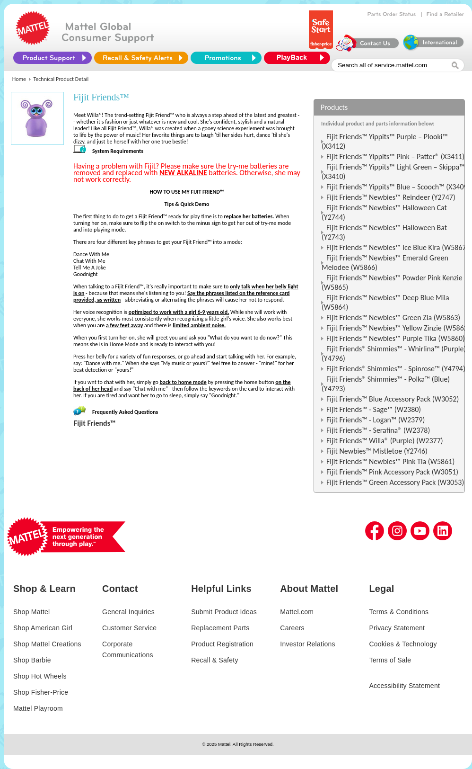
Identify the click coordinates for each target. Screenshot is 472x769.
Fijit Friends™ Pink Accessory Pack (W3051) (392, 471)
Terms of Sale (390, 660)
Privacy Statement (397, 628)
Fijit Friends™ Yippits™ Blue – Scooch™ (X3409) (398, 186)
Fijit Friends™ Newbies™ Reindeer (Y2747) (390, 197)
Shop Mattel (31, 612)
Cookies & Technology (403, 644)
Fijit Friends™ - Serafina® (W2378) (378, 430)
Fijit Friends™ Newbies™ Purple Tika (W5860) (395, 338)
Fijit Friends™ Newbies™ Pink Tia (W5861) (390, 461)
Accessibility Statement (404, 685)
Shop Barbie (32, 660)
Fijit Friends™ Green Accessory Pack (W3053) (395, 482)
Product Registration (222, 644)
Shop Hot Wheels (40, 676)
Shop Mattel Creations (47, 644)
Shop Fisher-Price (40, 692)
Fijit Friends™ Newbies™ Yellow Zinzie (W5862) (398, 327)
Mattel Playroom (38, 708)
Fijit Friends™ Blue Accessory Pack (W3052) (392, 398)
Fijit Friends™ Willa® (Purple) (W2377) (384, 440)
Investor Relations (307, 644)
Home (19, 79)
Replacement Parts (220, 628)
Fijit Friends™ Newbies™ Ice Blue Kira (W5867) (397, 247)
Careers (292, 628)
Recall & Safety (214, 660)
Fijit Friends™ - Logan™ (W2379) (375, 419)
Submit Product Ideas (224, 612)
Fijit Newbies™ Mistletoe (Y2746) (377, 451)
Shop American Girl (42, 628)
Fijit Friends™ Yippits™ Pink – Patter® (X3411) (395, 156)
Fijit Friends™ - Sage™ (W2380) (373, 409)
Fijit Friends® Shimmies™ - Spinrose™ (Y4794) (395, 368)
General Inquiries (128, 612)
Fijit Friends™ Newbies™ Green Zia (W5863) (393, 317)
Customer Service (129, 628)
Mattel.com (297, 612)
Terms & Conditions (398, 612)
